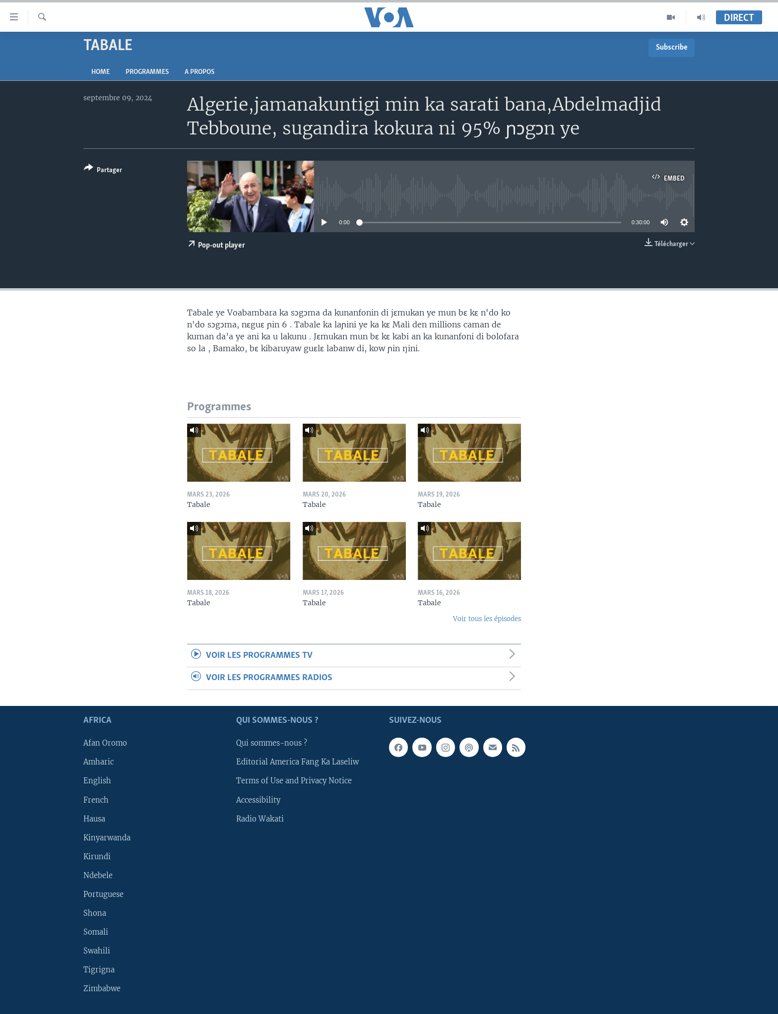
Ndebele (98, 875)
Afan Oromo (105, 743)
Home (100, 72)
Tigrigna (99, 969)
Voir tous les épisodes (487, 619)
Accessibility (258, 799)
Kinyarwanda (106, 837)
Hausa (94, 818)
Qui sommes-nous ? (271, 743)
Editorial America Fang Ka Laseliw (297, 762)
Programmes (147, 72)
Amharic (98, 762)
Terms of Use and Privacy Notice (294, 780)
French (96, 799)
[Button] (103, 171)
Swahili (96, 951)
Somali (95, 932)
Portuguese (103, 894)
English (97, 780)
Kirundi (97, 856)
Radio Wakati (260, 818)
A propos (199, 72)
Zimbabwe (102, 988)
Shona (94, 913)
